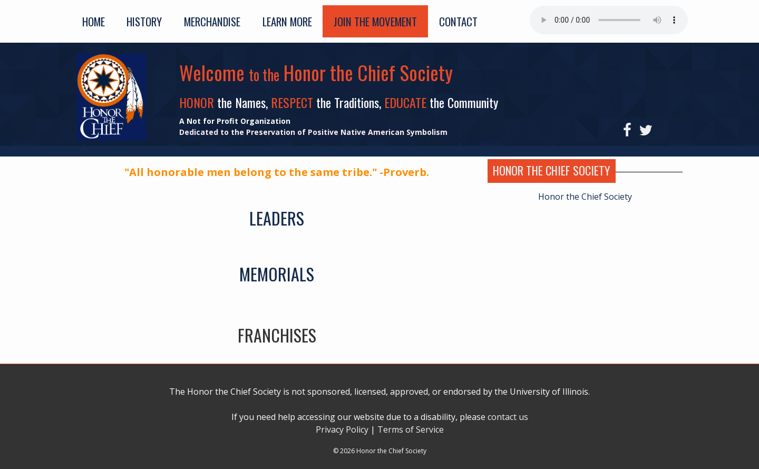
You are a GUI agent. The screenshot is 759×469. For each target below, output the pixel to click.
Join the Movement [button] (375, 21)
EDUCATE (407, 102)
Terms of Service (410, 429)
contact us (508, 417)
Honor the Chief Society (585, 196)
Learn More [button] (287, 21)
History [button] (144, 21)
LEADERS (276, 218)
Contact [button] (458, 21)
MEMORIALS (276, 273)
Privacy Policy (342, 429)
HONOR (198, 102)
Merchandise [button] (212, 21)
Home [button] (93, 21)
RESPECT (293, 102)
